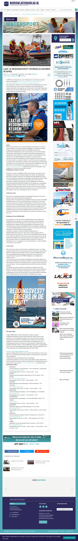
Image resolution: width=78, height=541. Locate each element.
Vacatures (48, 9)
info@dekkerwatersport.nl (17, 386)
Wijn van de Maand (64, 400)
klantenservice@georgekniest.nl (18, 378)
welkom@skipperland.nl (16, 425)
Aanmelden (43, 522)
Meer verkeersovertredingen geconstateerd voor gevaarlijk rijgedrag (67, 344)
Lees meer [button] (5, 538)
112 (4, 9)
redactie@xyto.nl (16, 514)
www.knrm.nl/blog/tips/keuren (28, 363)
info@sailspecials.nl (15, 408)
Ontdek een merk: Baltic (17, 461)
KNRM (48, 76)
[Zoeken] (76, 10)
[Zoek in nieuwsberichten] (67, 10)
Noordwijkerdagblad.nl (24, 3)
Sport (38, 9)
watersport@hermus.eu (16, 416)
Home (5, 14)
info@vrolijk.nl (14, 401)
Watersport (17, 14)
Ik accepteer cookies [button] (69, 537)
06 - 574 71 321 (32, 444)
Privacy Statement (69, 531)
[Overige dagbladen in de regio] (65, 509)
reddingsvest (34, 74)
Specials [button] (33, 9)
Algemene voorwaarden (53, 531)
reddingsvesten (14, 76)
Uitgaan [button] (42, 9)
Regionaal (27, 9)
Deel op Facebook (12, 451)
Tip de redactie (42, 451)
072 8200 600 (15, 512)
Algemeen (9, 9)
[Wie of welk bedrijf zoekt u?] (65, 39)
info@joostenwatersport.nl (17, 370)
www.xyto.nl (14, 516)
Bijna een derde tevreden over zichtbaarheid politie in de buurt (67, 322)
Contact (53, 9)
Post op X (26, 451)
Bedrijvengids (15, 9)
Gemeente (22, 9)
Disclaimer (62, 531)
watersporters (6, 76)
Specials (11, 14)
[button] (4, 489)
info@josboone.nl (15, 393)
